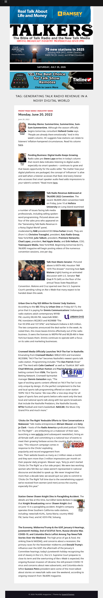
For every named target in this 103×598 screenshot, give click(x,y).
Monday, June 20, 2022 (35, 114)
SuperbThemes (68, 594)
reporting (78, 499)
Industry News (45, 111)
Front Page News (27, 111)
